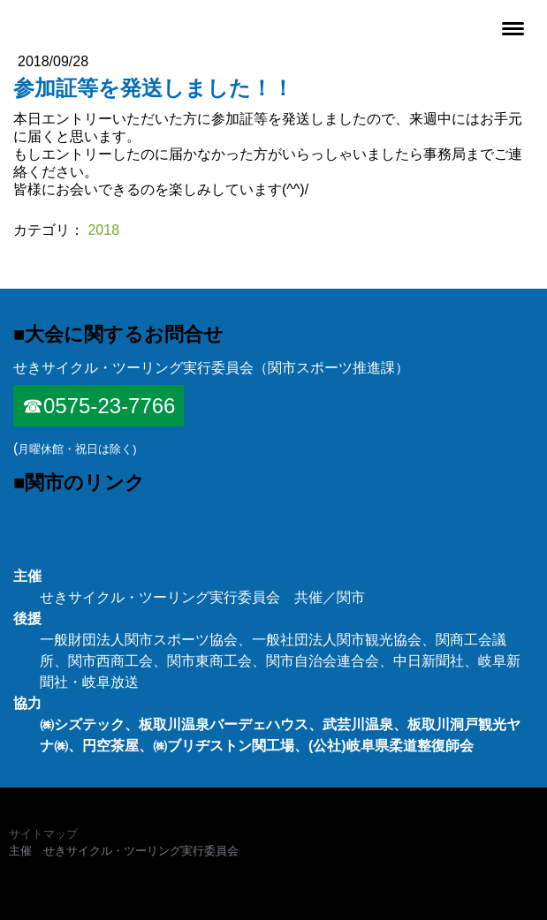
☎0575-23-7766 (98, 406)
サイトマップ (43, 834)
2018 (103, 230)
